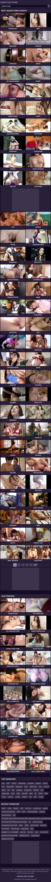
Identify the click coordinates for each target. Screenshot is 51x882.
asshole (17, 797)
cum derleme (44, 832)
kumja (9, 808)
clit (35, 793)
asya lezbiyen (35, 835)
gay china (43, 825)
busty (12, 793)
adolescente (24, 828)
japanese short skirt (8, 839)
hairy (36, 832)
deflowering (22, 783)
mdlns (4, 808)
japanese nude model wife (9, 835)
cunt (30, 797)
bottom (45, 783)
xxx (9, 790)
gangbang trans (24, 835)
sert (14, 815)
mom (8, 783)
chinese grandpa (32, 812)
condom (24, 797)
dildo (31, 793)
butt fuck (24, 793)
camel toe (28, 808)
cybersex (10, 797)
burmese (30, 832)
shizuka (45, 808)
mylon (4, 790)
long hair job (37, 808)
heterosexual (15, 828)
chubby (41, 797)
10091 (26, 825)
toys (42, 790)
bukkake (35, 790)
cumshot (46, 787)
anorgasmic (27, 790)
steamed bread (6, 815)
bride (18, 812)
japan (21, 825)
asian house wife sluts (8, 812)
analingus (19, 790)
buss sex (22, 832)
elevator (15, 808)
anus (35, 797)
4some (4, 797)
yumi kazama (34, 825)
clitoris (41, 793)
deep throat (9, 787)
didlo (46, 793)
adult (26, 787)
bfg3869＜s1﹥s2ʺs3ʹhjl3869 (10, 832)
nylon (18, 793)
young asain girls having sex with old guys (14, 822)
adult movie (33, 787)
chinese (14, 783)
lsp (30, 822)
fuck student (5, 828)
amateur (38, 783)
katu (32, 828)
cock (40, 787)
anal (3, 783)
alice (21, 808)
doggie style (5, 793)
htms (23, 812)
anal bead (31, 783)
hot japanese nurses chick (9, 825)
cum (3, 787)
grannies (42, 812)
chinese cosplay (37, 822)
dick (13, 790)
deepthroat (19, 787)
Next (35, 565)
